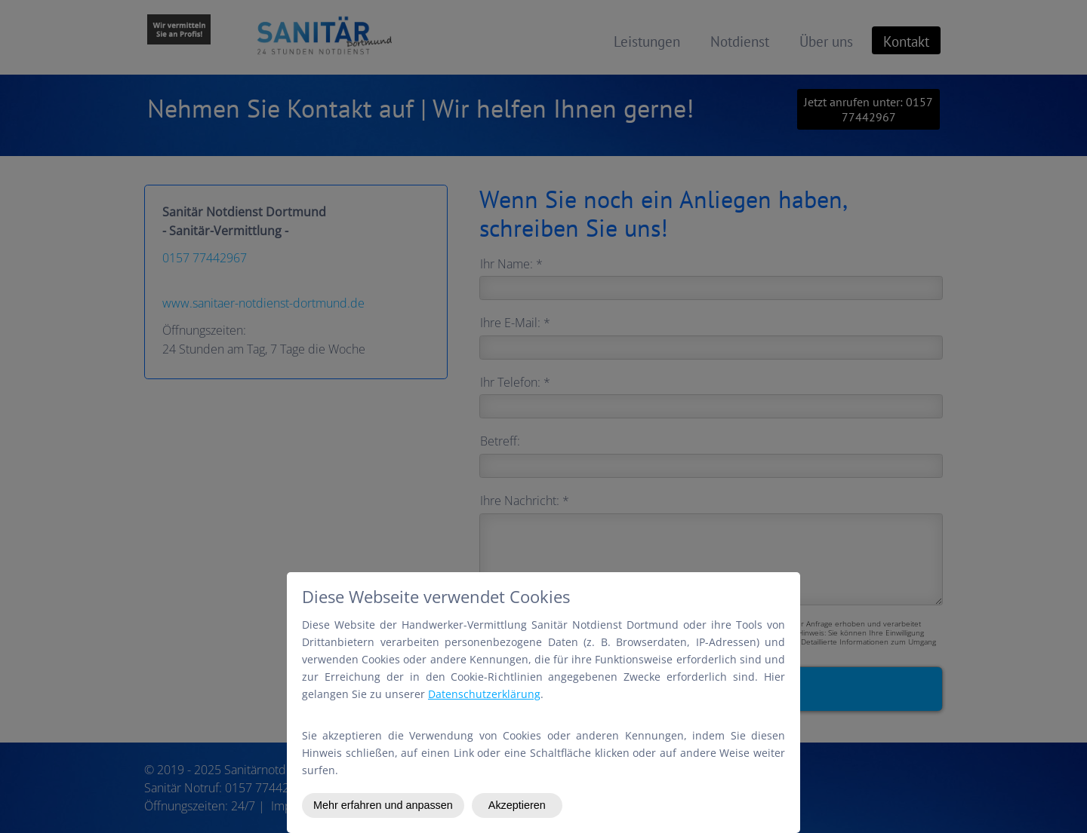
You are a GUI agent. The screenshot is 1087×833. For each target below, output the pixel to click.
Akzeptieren (517, 805)
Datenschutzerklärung (484, 694)
